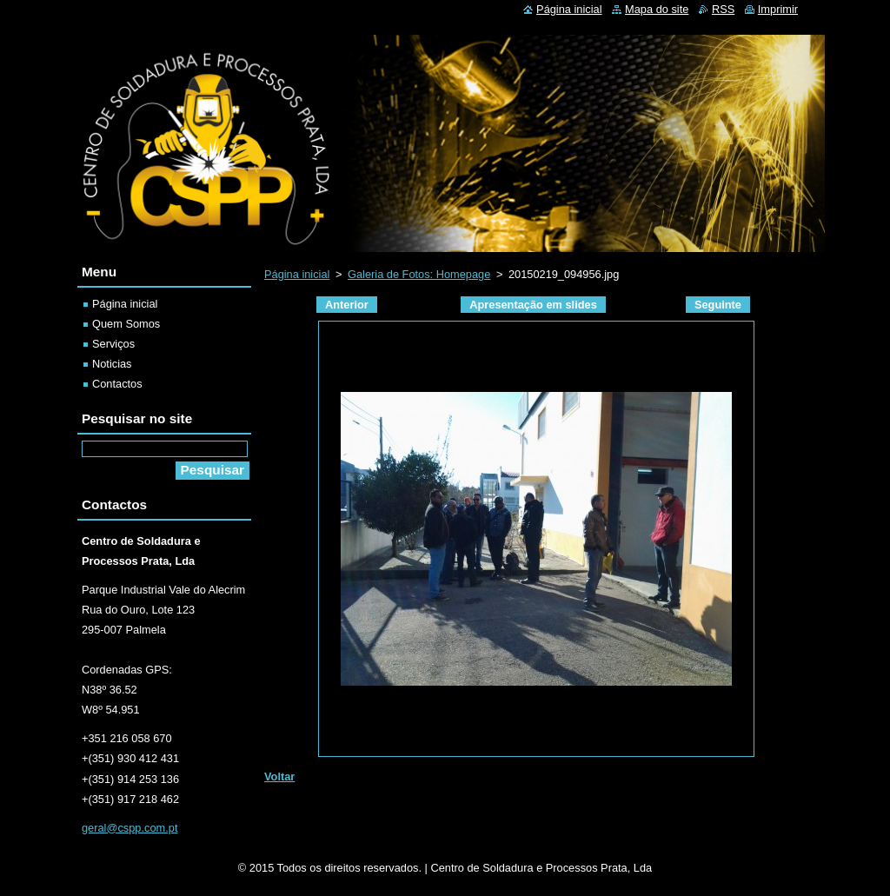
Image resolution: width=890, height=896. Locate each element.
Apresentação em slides (533, 304)
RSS (723, 9)
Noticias (112, 363)
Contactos (117, 383)
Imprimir (778, 9)
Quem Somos (126, 323)
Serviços (113, 343)
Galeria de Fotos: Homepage (419, 274)
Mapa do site (656, 9)
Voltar (279, 776)
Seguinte (717, 304)
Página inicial (296, 274)
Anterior (347, 304)
